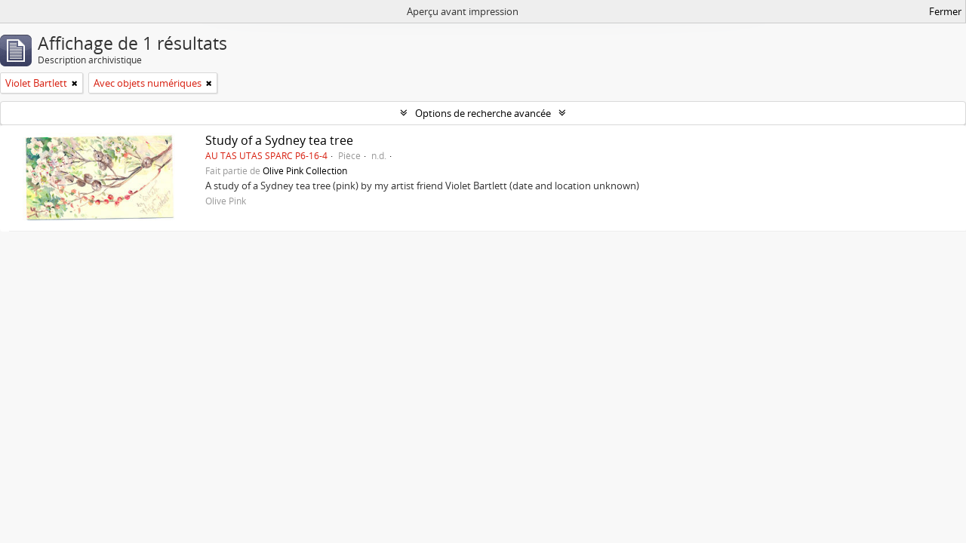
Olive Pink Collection (305, 170)
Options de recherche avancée (483, 113)
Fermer (945, 11)
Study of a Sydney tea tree (279, 140)
